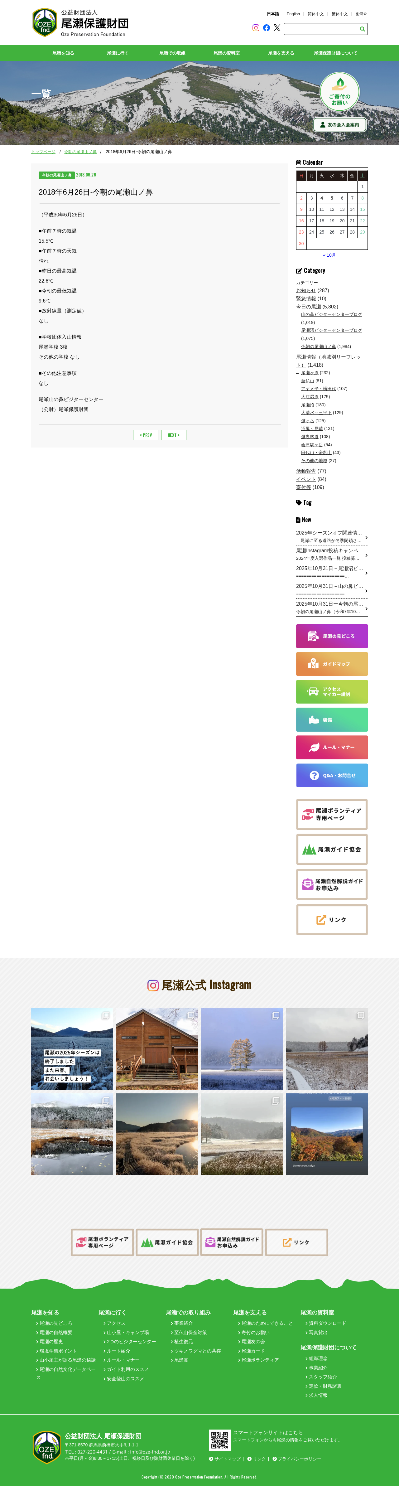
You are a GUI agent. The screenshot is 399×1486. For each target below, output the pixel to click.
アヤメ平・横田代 (318, 388)
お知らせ (306, 290)
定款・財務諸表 (323, 1386)
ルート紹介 (116, 1351)
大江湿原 (310, 396)
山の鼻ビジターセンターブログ (331, 314)
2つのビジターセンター (129, 1341)
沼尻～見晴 (312, 428)
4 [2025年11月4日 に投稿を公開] (321, 198)
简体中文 (316, 14)
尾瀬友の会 (251, 1341)
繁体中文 (340, 14)
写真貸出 (316, 1332)
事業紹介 (182, 1323)
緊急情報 (306, 298)
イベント (306, 479)
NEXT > (174, 435)
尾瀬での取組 (172, 53)
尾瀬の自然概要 (54, 1332)
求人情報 (316, 1395)
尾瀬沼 (307, 404)
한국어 (362, 14)
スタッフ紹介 (321, 1377)
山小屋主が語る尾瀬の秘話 (66, 1360)
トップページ (43, 152)
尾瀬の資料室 (227, 53)
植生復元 (182, 1341)
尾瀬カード (251, 1351)
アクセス (114, 1323)
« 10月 (329, 255)
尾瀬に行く (118, 53)
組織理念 (316, 1358)
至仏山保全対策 (189, 1332)
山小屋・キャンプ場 (126, 1332)
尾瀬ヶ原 (310, 372)
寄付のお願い (254, 1332)
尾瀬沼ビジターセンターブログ (331, 330)
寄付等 (303, 487)
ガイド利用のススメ (126, 1369)
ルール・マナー (121, 1360)
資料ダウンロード (325, 1323)
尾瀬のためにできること (265, 1323)
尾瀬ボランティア (258, 1360)
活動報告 (306, 471)
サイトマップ (225, 1458)
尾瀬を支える (281, 53)
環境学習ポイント (56, 1351)
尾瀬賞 (179, 1360)
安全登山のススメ (123, 1378)
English (293, 14)
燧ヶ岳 (307, 420)
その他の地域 (314, 460)
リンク (256, 1458)
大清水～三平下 (316, 412)
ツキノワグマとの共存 (196, 1351)
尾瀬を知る (63, 53)
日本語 (273, 14)
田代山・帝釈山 (316, 452)
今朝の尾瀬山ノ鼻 (80, 152)
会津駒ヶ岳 (312, 444)
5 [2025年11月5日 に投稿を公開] (332, 198)
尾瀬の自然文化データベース (66, 1373)
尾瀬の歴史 (49, 1341)
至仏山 (307, 380)
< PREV (146, 435)
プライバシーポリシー (297, 1458)
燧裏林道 (310, 436)
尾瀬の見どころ (54, 1323)
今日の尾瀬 (308, 306)
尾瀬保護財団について (336, 53)
